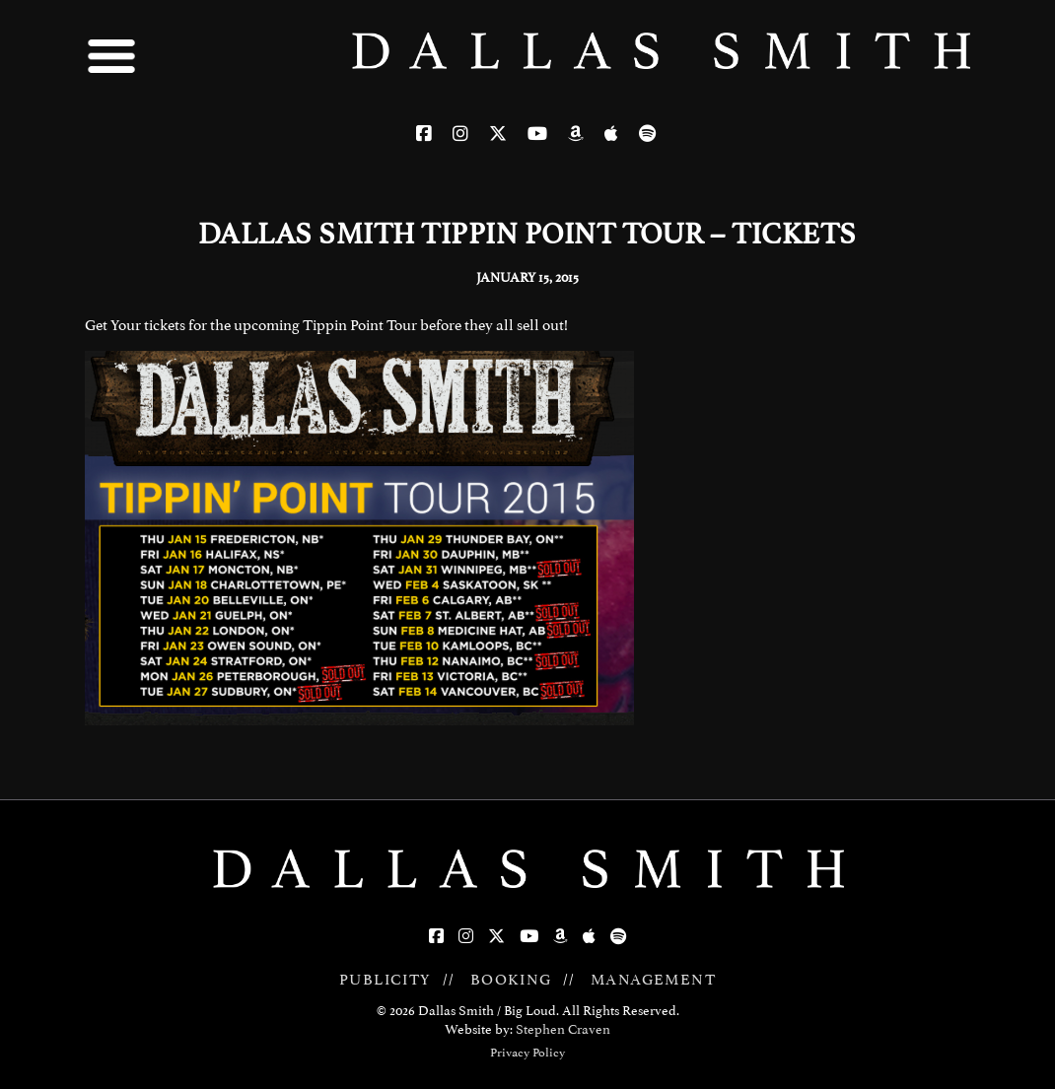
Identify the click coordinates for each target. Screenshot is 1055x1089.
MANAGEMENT (653, 979)
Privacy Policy (527, 1052)
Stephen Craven (563, 1029)
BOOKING (511, 979)
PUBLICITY (385, 979)
